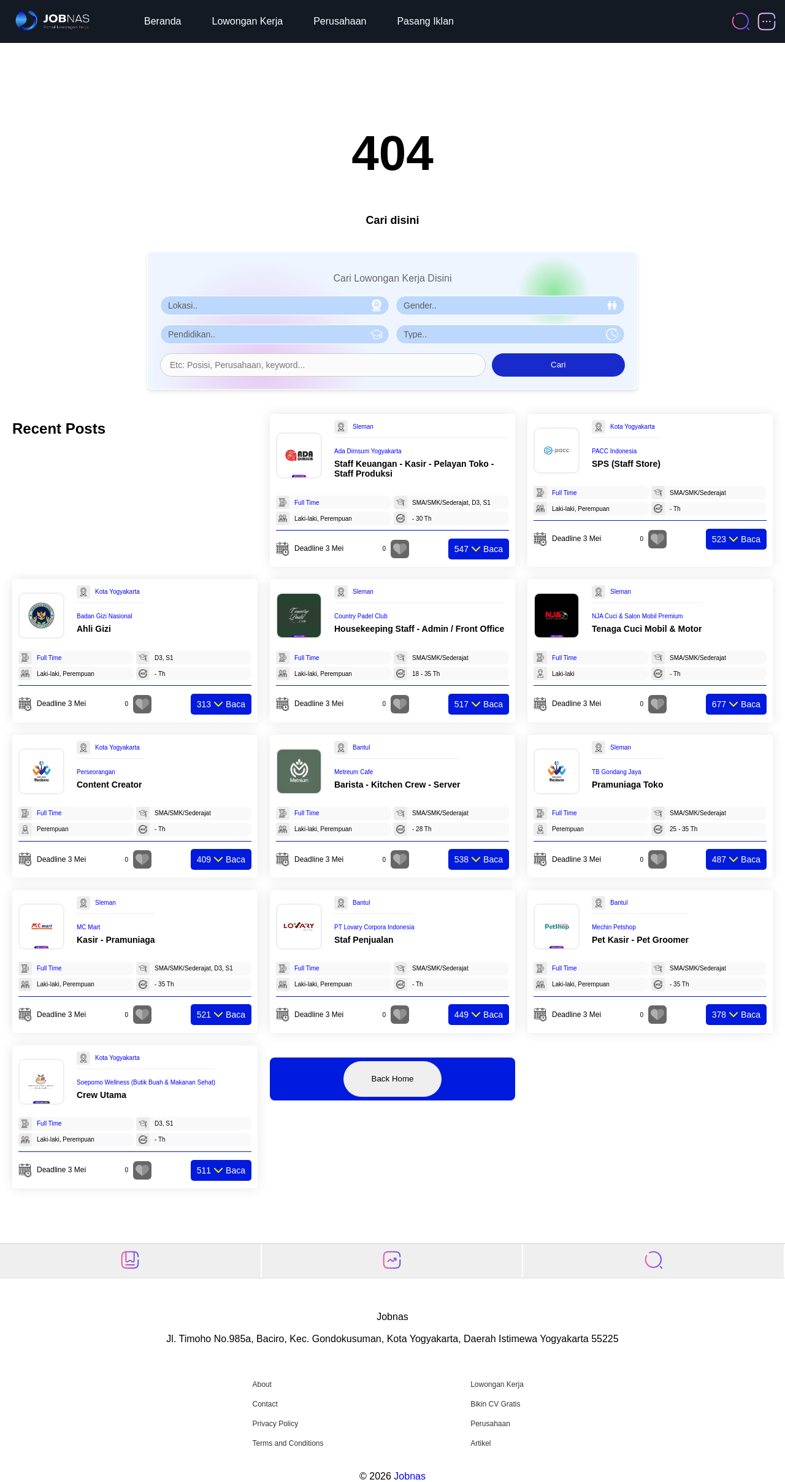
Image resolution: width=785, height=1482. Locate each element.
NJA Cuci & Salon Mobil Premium (637, 616)
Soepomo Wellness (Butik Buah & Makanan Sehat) (146, 1082)
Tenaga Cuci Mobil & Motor (647, 629)
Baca (478, 549)
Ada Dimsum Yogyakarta (368, 451)
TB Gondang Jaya (616, 772)
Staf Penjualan (363, 940)
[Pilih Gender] (510, 305)
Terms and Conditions (287, 1443)
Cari (558, 364)
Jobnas (410, 1476)
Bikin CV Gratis (495, 1404)
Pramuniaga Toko (627, 784)
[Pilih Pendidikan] (274, 334)
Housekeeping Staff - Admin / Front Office (419, 629)
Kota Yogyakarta (632, 426)
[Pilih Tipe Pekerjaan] (510, 334)
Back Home (393, 1078)
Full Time (307, 502)
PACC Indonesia (614, 451)
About (261, 1384)
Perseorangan (96, 772)
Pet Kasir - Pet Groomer (640, 940)
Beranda (163, 21)
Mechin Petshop (614, 927)
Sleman (363, 426)
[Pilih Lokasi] (274, 305)
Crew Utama (101, 1095)
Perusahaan (339, 21)
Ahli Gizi (94, 629)
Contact (264, 1404)
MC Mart (88, 927)
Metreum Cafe (353, 772)
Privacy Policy (275, 1423)
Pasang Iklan (425, 21)
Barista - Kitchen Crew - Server (397, 784)
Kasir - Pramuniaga (116, 940)
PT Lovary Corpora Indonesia (374, 927)
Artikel (480, 1443)
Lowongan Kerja (247, 21)
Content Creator (109, 784)
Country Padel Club (361, 616)
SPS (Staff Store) (626, 464)
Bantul (361, 747)
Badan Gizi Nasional (104, 616)
